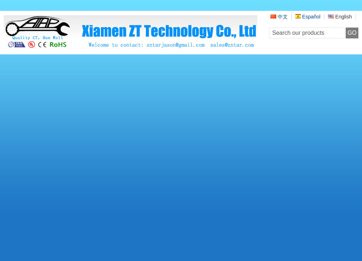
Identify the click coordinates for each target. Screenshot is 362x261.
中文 (279, 17)
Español (307, 17)
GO (352, 33)
